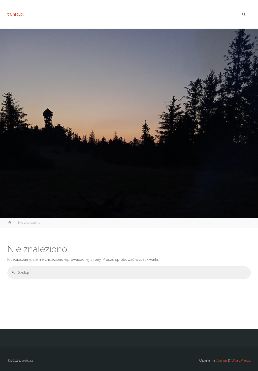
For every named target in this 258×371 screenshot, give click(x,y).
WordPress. (241, 360)
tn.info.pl (15, 14)
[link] (244, 14)
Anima (221, 360)
